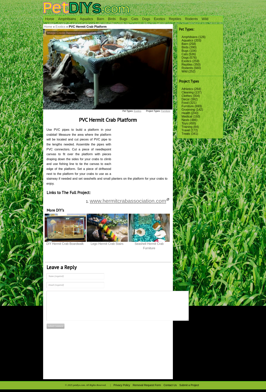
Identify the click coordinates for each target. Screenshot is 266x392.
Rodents (191, 19)
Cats (134, 19)
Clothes (187, 95)
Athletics (187, 89)
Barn (100, 19)
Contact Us (170, 385)
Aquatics (86, 19)
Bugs (123, 19)
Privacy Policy (122, 385)
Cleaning (188, 92)
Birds (112, 19)
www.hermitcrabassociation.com (129, 201)
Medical (187, 116)
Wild (205, 19)
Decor (186, 99)
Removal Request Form (147, 385)
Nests (185, 120)
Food (185, 102)
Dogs (146, 19)
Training (187, 126)
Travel (186, 130)
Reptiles (175, 19)
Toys (185, 123)
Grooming (188, 109)
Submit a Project (189, 385)
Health (186, 113)
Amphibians (67, 19)
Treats (186, 133)
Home (49, 19)
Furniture (188, 106)
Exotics (159, 19)
